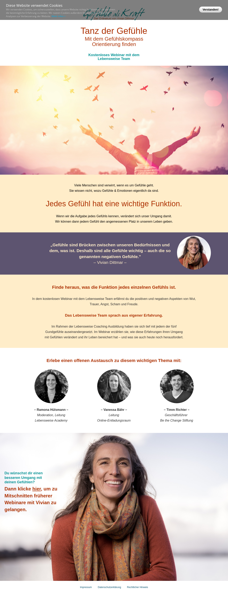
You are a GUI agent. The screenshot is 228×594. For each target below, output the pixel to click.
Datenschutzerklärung (109, 587)
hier (36, 488)
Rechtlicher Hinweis (137, 587)
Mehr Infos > (59, 16)
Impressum (86, 587)
